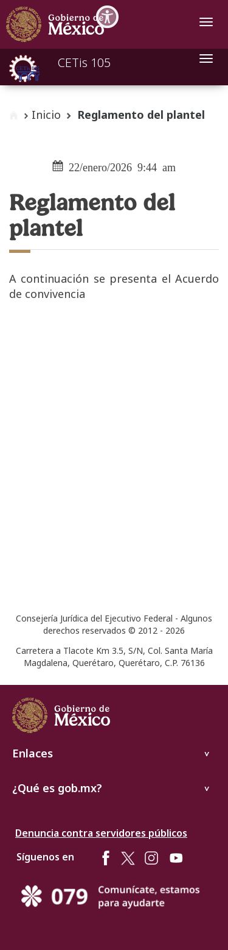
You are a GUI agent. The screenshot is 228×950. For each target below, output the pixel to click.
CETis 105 (84, 62)
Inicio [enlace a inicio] (46, 114)
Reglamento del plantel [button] (141, 114)
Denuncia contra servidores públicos (101, 833)
